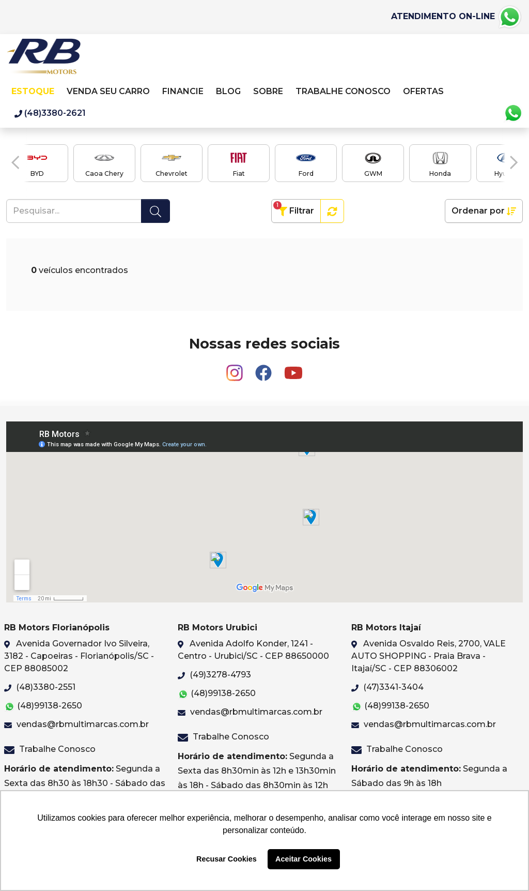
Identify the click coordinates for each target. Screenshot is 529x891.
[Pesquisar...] (74, 211)
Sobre (268, 91)
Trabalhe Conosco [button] (344, 91)
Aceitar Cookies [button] (303, 859)
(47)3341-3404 (387, 687)
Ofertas (423, 91)
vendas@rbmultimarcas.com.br (76, 724)
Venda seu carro (108, 91)
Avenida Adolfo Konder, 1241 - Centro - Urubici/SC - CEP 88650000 (253, 650)
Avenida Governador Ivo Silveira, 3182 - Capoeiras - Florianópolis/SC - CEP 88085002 (79, 656)
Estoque (32, 91)
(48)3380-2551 (39, 687)
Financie (183, 91)
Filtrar (293, 208)
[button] (15, 162)
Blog (228, 91)
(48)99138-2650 (43, 706)
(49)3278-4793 (214, 674)
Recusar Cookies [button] (226, 859)
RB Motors (43, 59)
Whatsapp (513, 113)
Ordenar (484, 211)
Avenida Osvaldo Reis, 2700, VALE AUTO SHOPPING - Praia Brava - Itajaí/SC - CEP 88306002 (428, 656)
